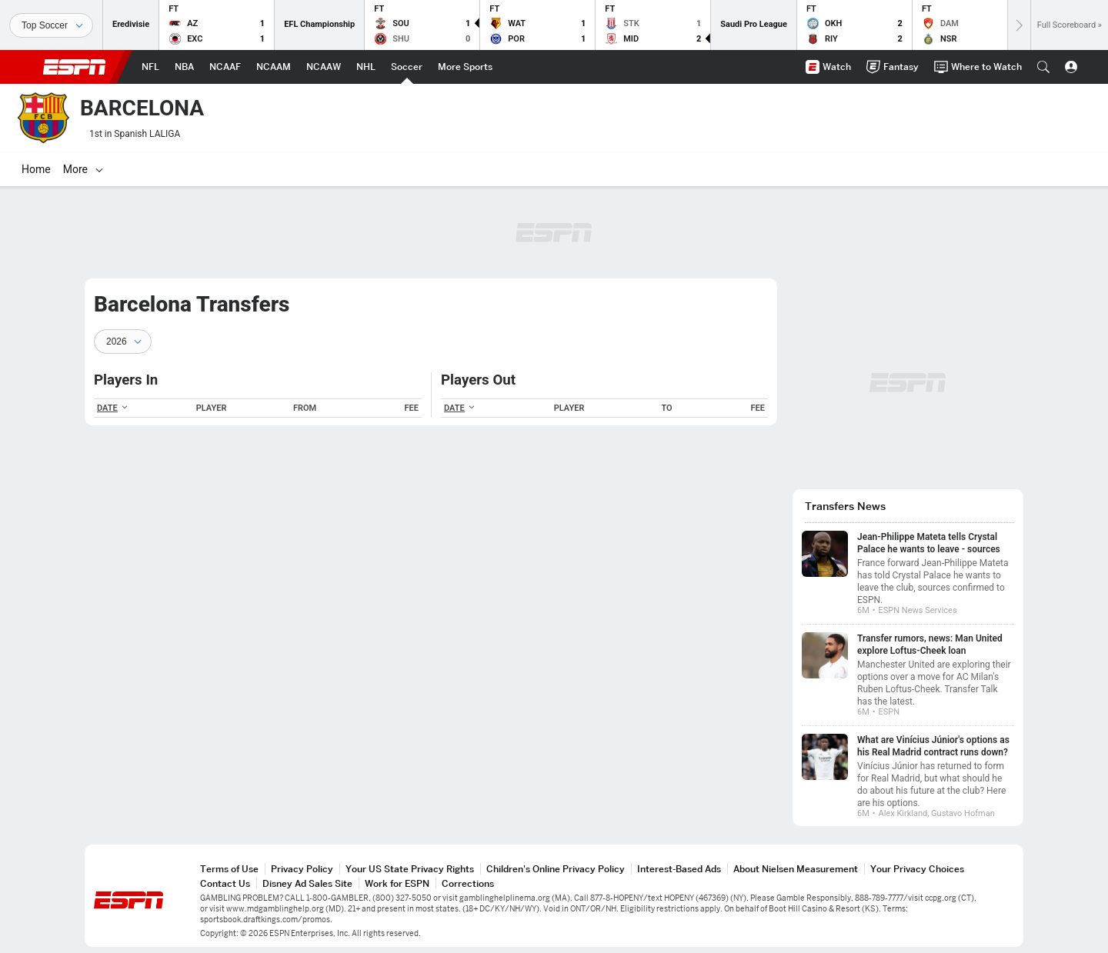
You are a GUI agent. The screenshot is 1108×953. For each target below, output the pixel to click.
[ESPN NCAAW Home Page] (323, 67)
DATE (112, 408)
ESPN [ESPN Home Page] (74, 67)
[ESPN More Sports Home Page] (465, 67)
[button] (1043, 67)
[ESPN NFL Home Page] (150, 67)
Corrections (468, 883)
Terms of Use (229, 869)
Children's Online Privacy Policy (555, 869)
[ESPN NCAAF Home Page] (225, 67)
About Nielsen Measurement (795, 869)
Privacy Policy (302, 869)
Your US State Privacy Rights (409, 869)
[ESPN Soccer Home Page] (406, 67)
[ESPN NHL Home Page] (365, 67)
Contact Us (225, 883)
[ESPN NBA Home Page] (184, 67)
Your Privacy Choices (917, 869)
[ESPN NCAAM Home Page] (273, 67)
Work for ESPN (397, 883)
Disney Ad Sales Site (307, 883)
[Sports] (51, 25)
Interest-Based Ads (679, 869)
